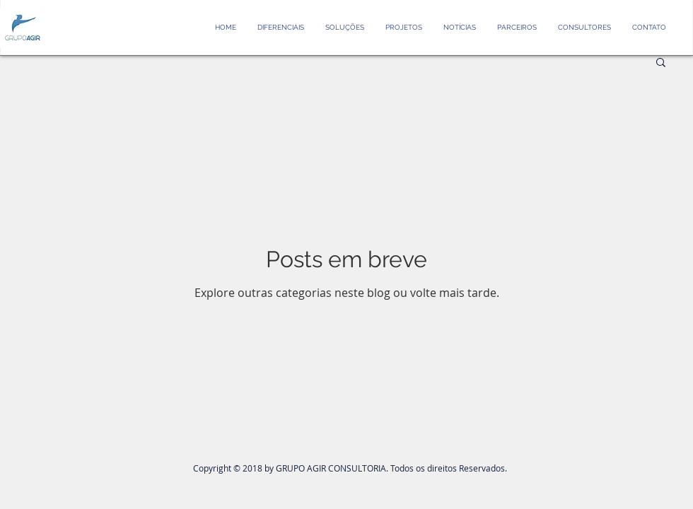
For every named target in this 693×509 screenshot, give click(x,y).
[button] (661, 63)
